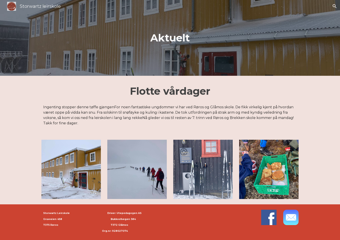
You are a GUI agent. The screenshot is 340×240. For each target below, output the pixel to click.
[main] (170, 38)
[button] (334, 6)
